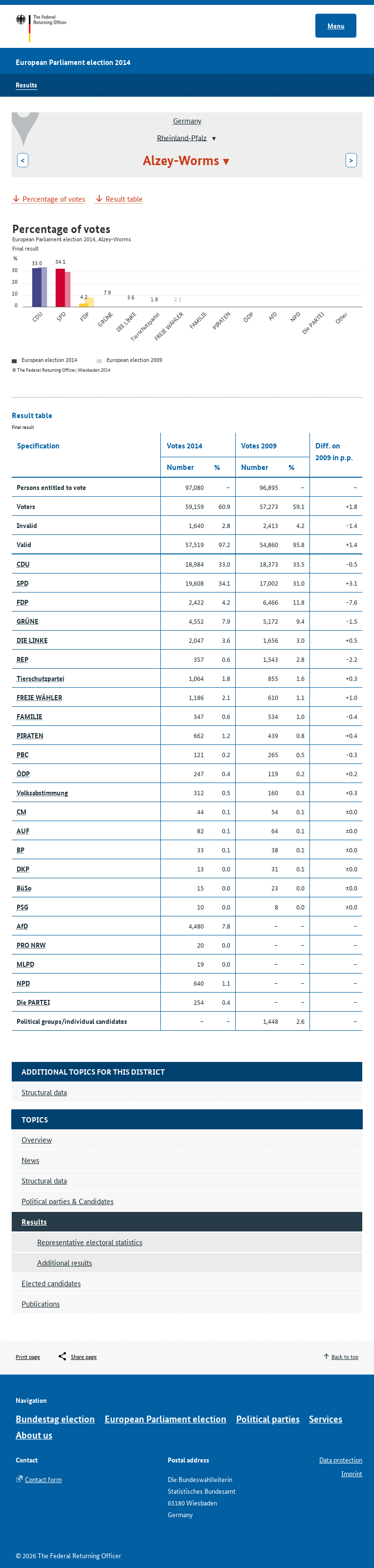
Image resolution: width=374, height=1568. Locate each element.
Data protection (340, 1459)
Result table (124, 199)
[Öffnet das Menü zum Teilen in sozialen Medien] (77, 1356)
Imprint (351, 1473)
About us (34, 1435)
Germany (187, 120)
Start (51, 28)
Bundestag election (55, 1419)
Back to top (344, 1356)
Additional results (64, 1262)
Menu (336, 25)
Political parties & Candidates (67, 1201)
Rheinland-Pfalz (182, 137)
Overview (37, 1139)
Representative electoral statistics (89, 1242)
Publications (41, 1303)
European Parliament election (165, 1419)
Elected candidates (51, 1283)
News (30, 1160)
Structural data (44, 1180)
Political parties (268, 1419)
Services (325, 1419)
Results (26, 84)
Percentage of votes (53, 199)
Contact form (43, 1479)
